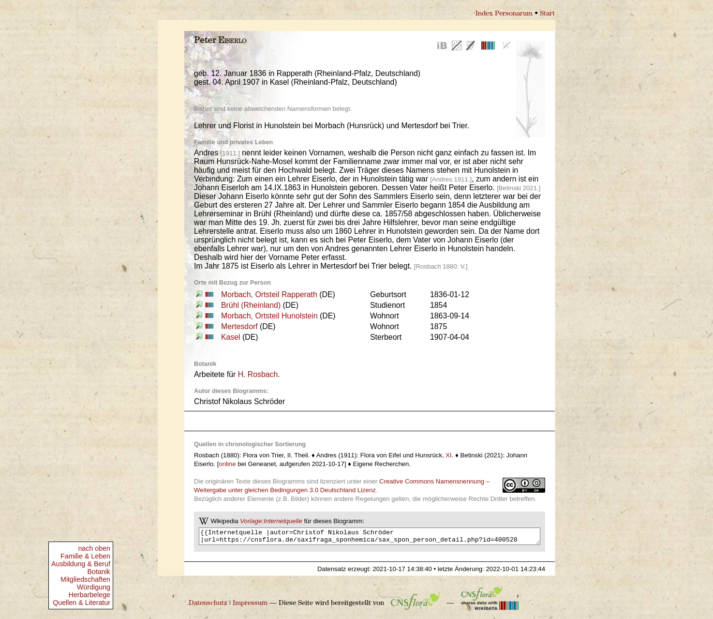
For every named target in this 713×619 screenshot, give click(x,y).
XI (448, 455)
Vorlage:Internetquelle (271, 521)
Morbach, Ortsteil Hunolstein (269, 316)
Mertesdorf (239, 326)
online (227, 464)
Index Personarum (504, 14)
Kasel (230, 337)
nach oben (94, 548)
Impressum (250, 606)
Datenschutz (208, 606)
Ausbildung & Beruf (80, 564)
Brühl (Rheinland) (251, 305)
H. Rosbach (258, 374)
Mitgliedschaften (85, 579)
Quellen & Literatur (81, 602)
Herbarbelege (89, 595)
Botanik (98, 571)
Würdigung (93, 587)
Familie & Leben (85, 556)
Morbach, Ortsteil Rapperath (269, 294)
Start (547, 14)
